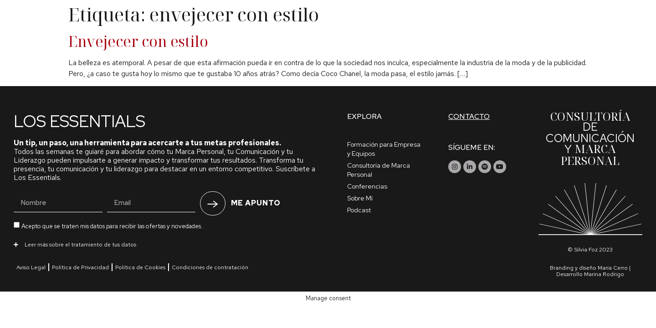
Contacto (469, 116)
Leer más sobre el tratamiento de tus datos (80, 244)
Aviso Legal (31, 267)
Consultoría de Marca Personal (378, 170)
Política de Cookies (140, 267)
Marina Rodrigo (604, 274)
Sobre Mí (360, 198)
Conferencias (367, 186)
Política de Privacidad (80, 267)
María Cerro (613, 268)
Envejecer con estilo (138, 41)
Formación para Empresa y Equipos (383, 149)
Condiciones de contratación (210, 267)
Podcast (359, 210)
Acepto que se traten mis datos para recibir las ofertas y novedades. (111, 226)
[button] (167, 244)
